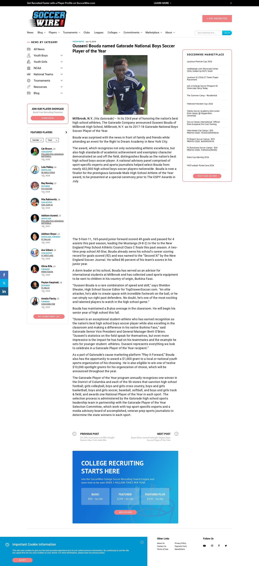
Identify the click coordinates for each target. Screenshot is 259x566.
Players (53, 32)
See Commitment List (49, 316)
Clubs (87, 32)
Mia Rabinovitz (49, 199)
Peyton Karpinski (50, 282)
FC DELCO (45, 288)
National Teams (40, 74)
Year (50, 140)
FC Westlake (47, 256)
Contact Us (161, 546)
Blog (40, 32)
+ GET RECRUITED (217, 18)
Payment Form (181, 546)
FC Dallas (46, 239)
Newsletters (180, 549)
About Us (161, 543)
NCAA (34, 68)
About (168, 32)
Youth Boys (37, 55)
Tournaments (70, 32)
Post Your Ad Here (207, 176)
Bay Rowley (47, 183)
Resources (37, 86)
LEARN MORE (161, 3)
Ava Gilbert (47, 250)
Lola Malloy (47, 167)
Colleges (112, 32)
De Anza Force (48, 173)
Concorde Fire (48, 304)
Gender (35, 140)
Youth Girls (37, 61)
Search (227, 33)
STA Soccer (46, 189)
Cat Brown (47, 148)
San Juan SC (47, 205)
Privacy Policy (180, 543)
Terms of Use (162, 549)
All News (36, 49)
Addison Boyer (49, 233)
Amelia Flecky (48, 298)
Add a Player (125, 512)
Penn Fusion (47, 272)
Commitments (131, 32)
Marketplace (152, 32)
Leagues (98, 32)
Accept (22, 560)
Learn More (48, 118)
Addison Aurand (49, 215)
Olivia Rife (47, 266)
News (30, 32)
